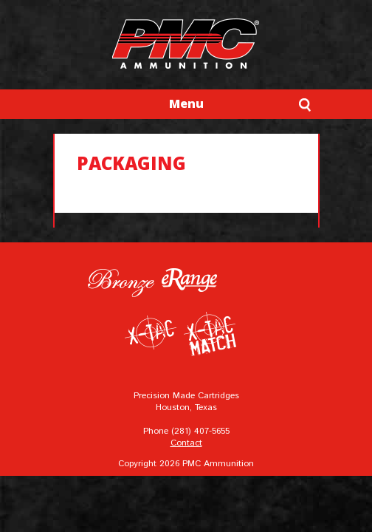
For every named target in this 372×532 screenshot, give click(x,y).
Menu (186, 103)
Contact (186, 443)
